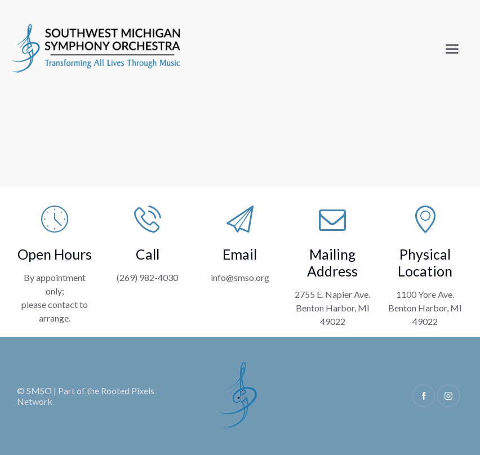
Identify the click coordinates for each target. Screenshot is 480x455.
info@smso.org (240, 277)
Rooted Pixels (127, 390)
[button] (452, 48)
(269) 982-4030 (147, 277)
